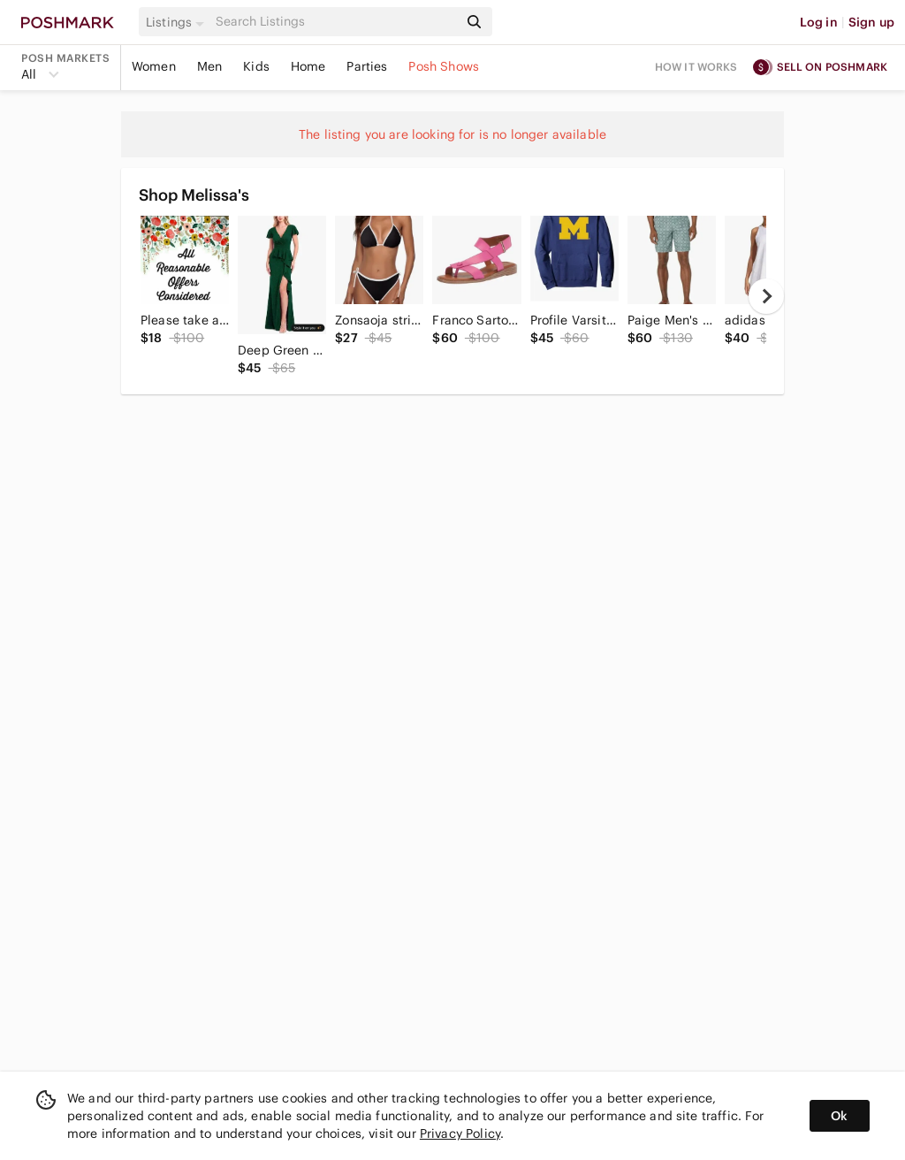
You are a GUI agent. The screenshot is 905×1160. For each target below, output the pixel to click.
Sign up (871, 22)
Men (209, 66)
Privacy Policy (460, 1133)
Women (154, 66)
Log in (819, 22)
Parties (366, 66)
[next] (766, 296)
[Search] (334, 21)
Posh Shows (443, 66)
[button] (177, 22)
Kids (256, 66)
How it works (696, 66)
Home (308, 66)
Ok (839, 1116)
